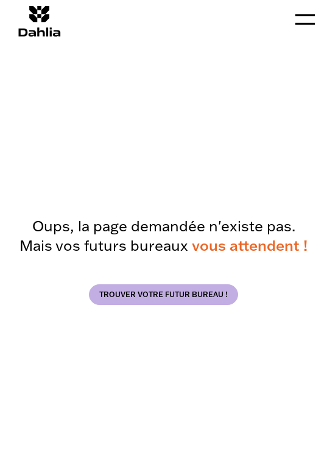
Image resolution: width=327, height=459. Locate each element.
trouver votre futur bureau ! (163, 294)
